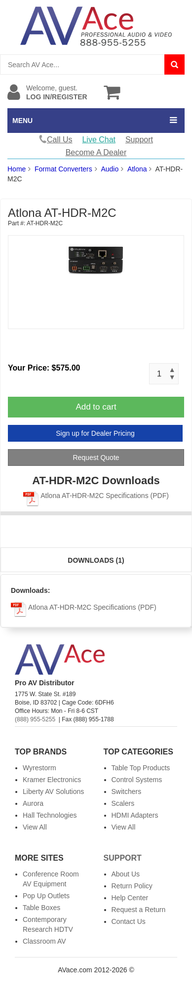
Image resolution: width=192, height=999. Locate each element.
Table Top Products (141, 768)
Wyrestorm (39, 768)
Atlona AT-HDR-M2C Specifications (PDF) (96, 496)
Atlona (137, 169)
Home (16, 169)
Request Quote (96, 457)
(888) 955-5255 (35, 719)
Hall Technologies (50, 815)
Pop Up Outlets (46, 896)
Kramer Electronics (52, 780)
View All (35, 827)
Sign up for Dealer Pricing (95, 433)
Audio (109, 169)
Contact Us (129, 921)
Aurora (33, 803)
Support (139, 139)
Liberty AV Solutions (53, 791)
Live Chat (98, 139)
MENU (22, 121)
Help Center (130, 898)
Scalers (123, 803)
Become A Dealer (96, 152)
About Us (126, 874)
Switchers (127, 791)
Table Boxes (41, 908)
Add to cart (96, 407)
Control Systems (137, 780)
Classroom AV (44, 941)
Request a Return (139, 910)
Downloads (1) (96, 560)
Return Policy (132, 886)
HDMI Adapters (135, 815)
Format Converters (63, 169)
